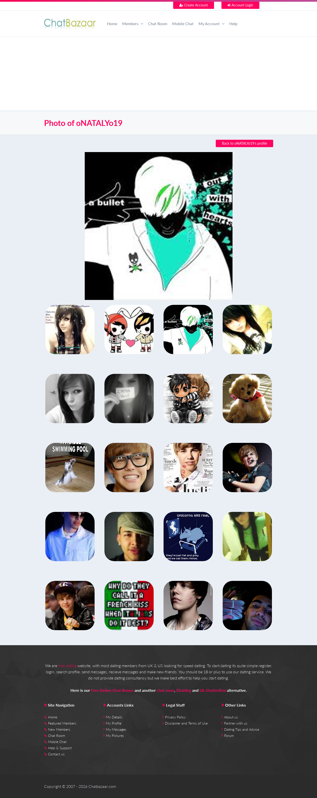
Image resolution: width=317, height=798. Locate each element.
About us (231, 717)
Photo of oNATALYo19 (83, 123)
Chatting (183, 690)
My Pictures (115, 735)
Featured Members (62, 723)
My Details (114, 717)
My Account (211, 23)
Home (112, 23)
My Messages (116, 729)
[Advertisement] (158, 73)
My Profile (113, 723)
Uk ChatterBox (213, 690)
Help (233, 23)
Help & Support (60, 748)
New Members (59, 729)
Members (132, 23)
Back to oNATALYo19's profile (244, 143)
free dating (67, 665)
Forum (229, 735)
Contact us (56, 754)
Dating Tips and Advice (241, 729)
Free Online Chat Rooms (112, 690)
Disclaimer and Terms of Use (186, 723)
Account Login (240, 5)
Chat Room (157, 23)
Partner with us (235, 723)
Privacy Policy (175, 717)
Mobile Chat (183, 23)
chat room (165, 690)
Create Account (193, 5)
